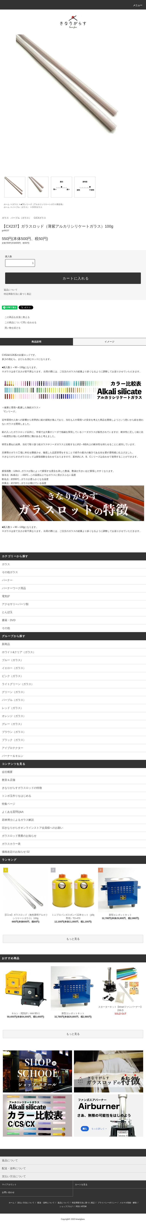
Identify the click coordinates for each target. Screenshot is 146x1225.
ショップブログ (66, 1206)
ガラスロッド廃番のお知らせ (19, 835)
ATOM (83, 1206)
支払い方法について (25, 1203)
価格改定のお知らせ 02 (15, 851)
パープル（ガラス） (20, 207)
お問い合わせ (8, 1192)
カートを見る (81, 1184)
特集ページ (8, 803)
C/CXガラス (37, 207)
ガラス (15, 204)
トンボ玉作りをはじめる (16, 795)
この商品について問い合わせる (18, 322)
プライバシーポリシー (107, 1203)
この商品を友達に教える (15, 317)
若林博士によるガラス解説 (18, 819)
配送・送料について (46, 1203)
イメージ (110, 341)
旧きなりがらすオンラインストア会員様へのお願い (32, 827)
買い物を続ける (10, 328)
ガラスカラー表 (11, 843)
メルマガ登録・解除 (128, 1203)
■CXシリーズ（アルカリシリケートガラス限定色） (42, 204)
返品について (10, 289)
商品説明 (37, 341)
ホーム (7, 204)
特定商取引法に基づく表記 (17, 294)
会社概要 (7, 771)
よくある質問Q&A (13, 811)
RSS (78, 1206)
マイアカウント (9, 1184)
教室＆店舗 (8, 779)
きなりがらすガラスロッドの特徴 (22, 787)
